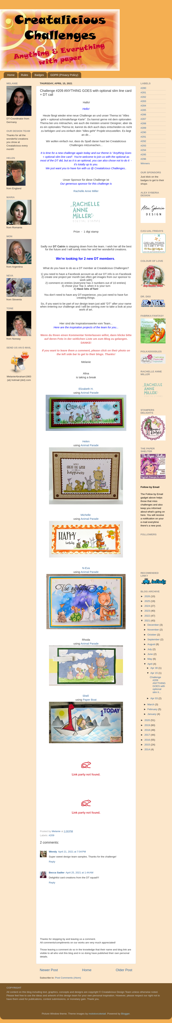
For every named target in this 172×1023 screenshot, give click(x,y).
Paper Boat (90, 699)
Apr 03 (154, 698)
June (150, 654)
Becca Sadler (57, 872)
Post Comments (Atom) (68, 977)
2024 (147, 606)
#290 (143, 132)
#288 (143, 123)
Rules (24, 74)
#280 (143, 88)
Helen (86, 441)
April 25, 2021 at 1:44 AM (79, 872)
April (150, 663)
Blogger (125, 1013)
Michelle (86, 514)
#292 (143, 141)
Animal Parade (90, 392)
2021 (147, 620)
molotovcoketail (97, 1013)
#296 (143, 159)
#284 (143, 105)
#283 (143, 101)
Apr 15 (154, 673)
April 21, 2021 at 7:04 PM (72, 851)
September (153, 639)
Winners (145, 163)
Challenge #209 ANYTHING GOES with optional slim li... (158, 685)
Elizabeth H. (86, 388)
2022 (147, 615)
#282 (143, 97)
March (151, 704)
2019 (147, 725)
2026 (147, 596)
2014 (147, 749)
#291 (143, 136)
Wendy (53, 851)
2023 (147, 610)
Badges (39, 74)
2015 (147, 744)
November (153, 629)
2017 (147, 734)
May (150, 658)
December (153, 624)
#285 (143, 110)
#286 (143, 114)
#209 (51, 835)
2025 (147, 601)
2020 (147, 720)
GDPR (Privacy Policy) (64, 74)
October (152, 634)
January (152, 714)
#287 (143, 119)
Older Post (124, 970)
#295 (143, 154)
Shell (85, 695)
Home (11, 74)
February (152, 709)
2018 (147, 730)
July (150, 649)
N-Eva (86, 568)
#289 (143, 127)
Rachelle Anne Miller (85, 191)
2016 (147, 739)
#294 (143, 150)
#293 (143, 145)
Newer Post (49, 970)
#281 (143, 92)
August (151, 644)
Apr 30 (154, 668)
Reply (52, 861)
